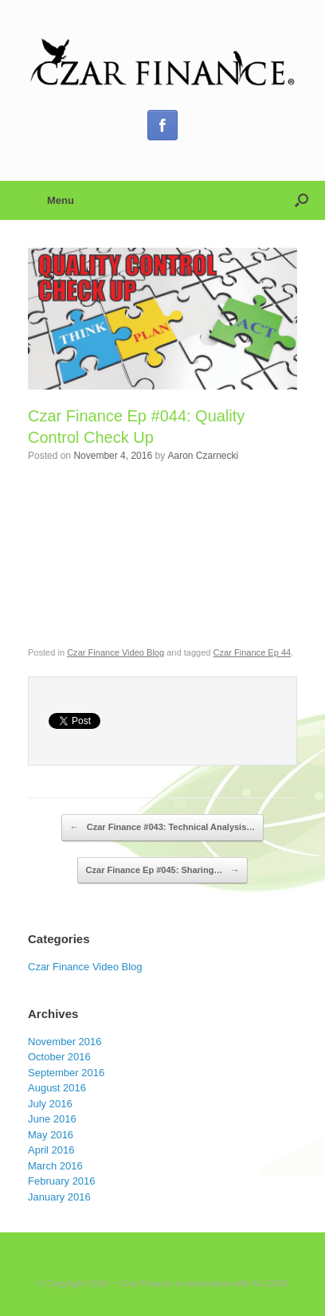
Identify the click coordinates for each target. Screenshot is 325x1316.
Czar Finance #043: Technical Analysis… (163, 828)
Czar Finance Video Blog (115, 652)
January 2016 (59, 1197)
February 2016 (62, 1181)
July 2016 (50, 1104)
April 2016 (51, 1150)
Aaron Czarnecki (202, 455)
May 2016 (50, 1135)
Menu (51, 201)
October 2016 (59, 1057)
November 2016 (65, 1042)
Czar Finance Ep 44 (252, 652)
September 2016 (66, 1073)
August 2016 (57, 1088)
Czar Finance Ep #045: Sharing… (163, 871)
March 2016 (55, 1166)
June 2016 (52, 1119)
